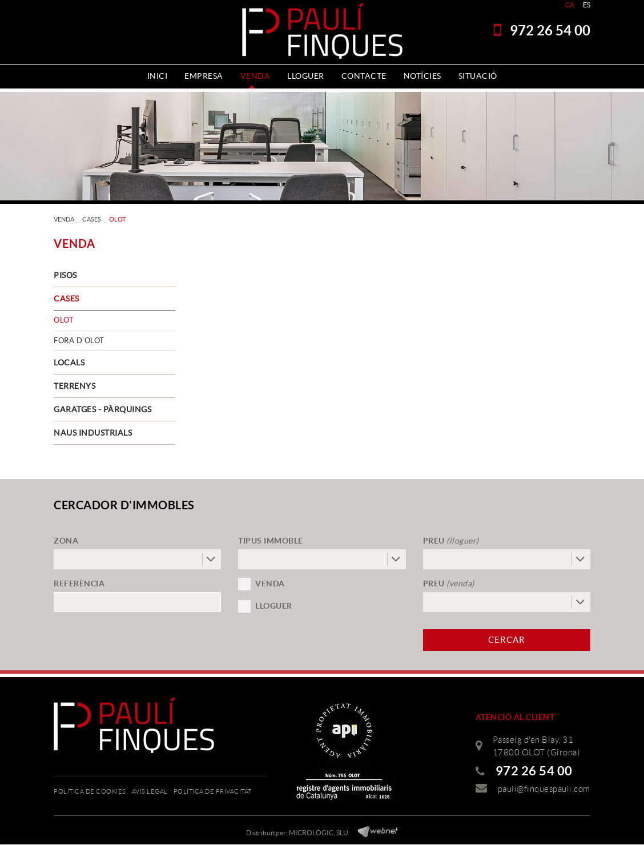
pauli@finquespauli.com (544, 789)
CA (570, 5)
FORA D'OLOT (79, 340)
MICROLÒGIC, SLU (318, 832)
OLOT (64, 320)
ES (587, 5)
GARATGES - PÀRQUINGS (102, 409)
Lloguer (273, 605)
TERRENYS (74, 386)
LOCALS (69, 362)
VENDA (64, 219)
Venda (270, 583)
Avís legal (150, 791)
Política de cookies (90, 791)
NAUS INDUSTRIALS (93, 432)
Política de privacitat (213, 791)
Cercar (506, 640)
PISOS (65, 275)
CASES (91, 219)
